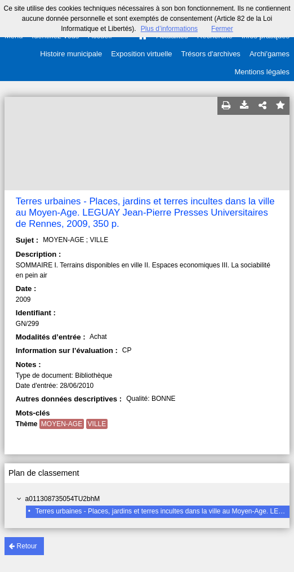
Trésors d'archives (210, 54)
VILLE (97, 424)
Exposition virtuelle (141, 54)
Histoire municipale (71, 54)
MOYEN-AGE (61, 424)
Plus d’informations (169, 29)
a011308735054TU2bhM (62, 499)
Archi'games (269, 54)
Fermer (222, 29)
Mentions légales (261, 72)
